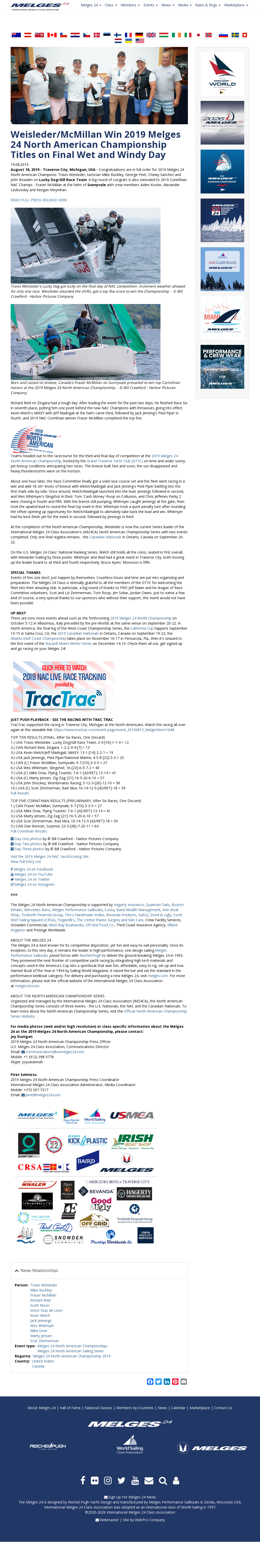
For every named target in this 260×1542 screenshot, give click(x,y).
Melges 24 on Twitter (32, 879)
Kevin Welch (40, 1315)
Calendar (178, 1407)
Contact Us (223, 1407)
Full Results (20, 793)
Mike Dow (38, 1330)
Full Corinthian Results (29, 831)
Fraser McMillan (43, 1295)
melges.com (157, 975)
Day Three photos (29, 848)
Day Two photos (28, 843)
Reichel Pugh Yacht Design (90, 1502)
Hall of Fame (70, 1407)
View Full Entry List (26, 861)
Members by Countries (135, 1407)
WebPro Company (150, 1519)
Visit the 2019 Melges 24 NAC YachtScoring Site (50, 856)
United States (43, 1361)
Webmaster (109, 1519)
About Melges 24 (42, 1407)
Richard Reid (40, 1300)
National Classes (98, 1407)
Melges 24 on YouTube (33, 874)
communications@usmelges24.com (55, 1051)
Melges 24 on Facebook (33, 869)
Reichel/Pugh (90, 955)
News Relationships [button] (39, 1270)
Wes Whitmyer (42, 1325)
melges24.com (27, 985)
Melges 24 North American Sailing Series (70, 1351)
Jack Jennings (41, 1320)
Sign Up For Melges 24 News (132, 1497)
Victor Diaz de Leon (46, 1310)
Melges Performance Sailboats (174, 1502)
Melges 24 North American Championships (72, 1345)
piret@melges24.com (43, 1094)
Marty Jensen (41, 1335)
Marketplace (200, 1407)
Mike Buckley (41, 1290)
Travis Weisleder (43, 1285)
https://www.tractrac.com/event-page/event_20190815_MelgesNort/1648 (114, 729)
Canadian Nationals (105, 537)
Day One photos (28, 838)
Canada (38, 1366)
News (162, 1407)
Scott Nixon (40, 1305)
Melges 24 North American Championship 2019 (71, 1356)
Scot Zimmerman (44, 1340)
